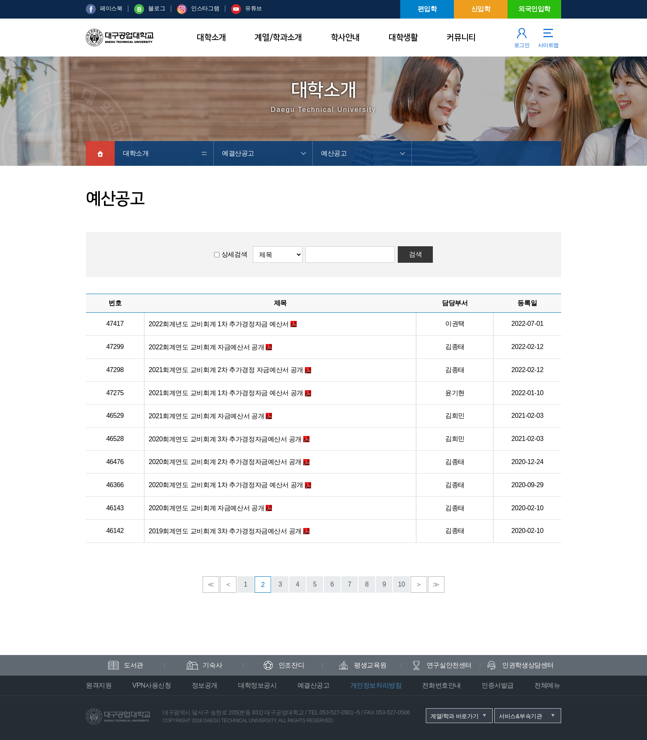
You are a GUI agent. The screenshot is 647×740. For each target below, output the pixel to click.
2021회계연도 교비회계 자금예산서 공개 (206, 415)
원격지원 (98, 685)
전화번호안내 (441, 685)
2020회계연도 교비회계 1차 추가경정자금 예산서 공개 (226, 484)
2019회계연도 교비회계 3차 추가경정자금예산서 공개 (225, 531)
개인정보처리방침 (376, 685)
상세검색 (234, 254)
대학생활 (403, 37)
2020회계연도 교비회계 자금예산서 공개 (206, 507)
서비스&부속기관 (520, 716)
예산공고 (334, 153)
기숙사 (212, 665)
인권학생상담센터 (528, 665)
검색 (415, 254)
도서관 (133, 665)
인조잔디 (291, 665)
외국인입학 (534, 8)
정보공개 (204, 685)
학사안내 (345, 37)
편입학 (427, 8)
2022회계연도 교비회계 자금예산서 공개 (206, 347)
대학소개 (211, 37)
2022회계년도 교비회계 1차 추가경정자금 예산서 (218, 324)
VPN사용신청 (151, 685)
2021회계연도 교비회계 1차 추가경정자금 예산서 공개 (226, 392)
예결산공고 (238, 153)
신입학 (481, 8)
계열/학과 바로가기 (454, 716)
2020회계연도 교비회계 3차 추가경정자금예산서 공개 (225, 439)
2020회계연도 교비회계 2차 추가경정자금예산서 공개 (225, 461)
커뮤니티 (460, 37)
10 (401, 584)
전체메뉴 (547, 685)
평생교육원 (370, 665)
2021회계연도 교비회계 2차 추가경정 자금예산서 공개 (226, 369)
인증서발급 (498, 685)
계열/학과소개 (278, 37)
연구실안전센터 (449, 665)
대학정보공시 (257, 685)
